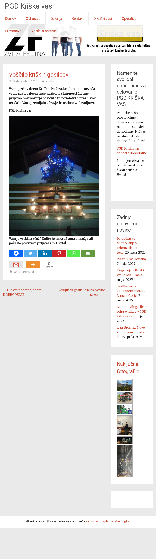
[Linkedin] (45, 251)
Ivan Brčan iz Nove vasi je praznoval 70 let (131, 332)
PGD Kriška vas (28, 6)
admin (49, 81)
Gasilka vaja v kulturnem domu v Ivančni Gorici (131, 290)
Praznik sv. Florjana (131, 259)
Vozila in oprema (44, 31)
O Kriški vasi (103, 19)
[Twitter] (30, 251)
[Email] (88, 251)
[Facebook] (16, 251)
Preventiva (13, 31)
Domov (10, 19)
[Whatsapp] (73, 251)
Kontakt (78, 19)
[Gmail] (16, 262)
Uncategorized (24, 272)
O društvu (33, 19)
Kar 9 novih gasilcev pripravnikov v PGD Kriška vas (132, 311)
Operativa (129, 19)
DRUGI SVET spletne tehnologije (107, 521)
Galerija (56, 19)
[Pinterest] (59, 251)
